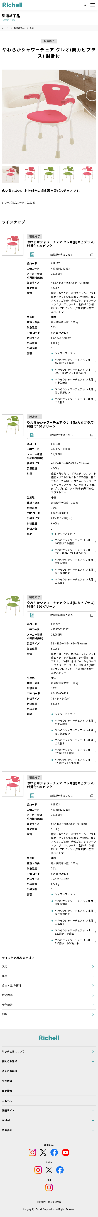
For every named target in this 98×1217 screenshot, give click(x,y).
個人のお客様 (9, 1061)
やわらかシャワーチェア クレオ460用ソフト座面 (72, 361)
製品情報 (7, 1091)
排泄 (4, 976)
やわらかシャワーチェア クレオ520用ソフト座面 (72, 751)
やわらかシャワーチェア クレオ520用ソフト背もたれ (72, 761)
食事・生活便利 (11, 985)
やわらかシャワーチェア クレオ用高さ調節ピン (74, 391)
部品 (4, 1014)
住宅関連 (7, 995)
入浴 (32, 28)
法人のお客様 (9, 1071)
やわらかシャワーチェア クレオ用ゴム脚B (74, 400)
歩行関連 (7, 1004)
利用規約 (41, 1201)
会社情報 (7, 1081)
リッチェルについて (13, 1051)
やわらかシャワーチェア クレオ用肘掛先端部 (74, 381)
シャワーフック (63, 353)
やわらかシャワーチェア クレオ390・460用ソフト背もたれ (72, 371)
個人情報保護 (54, 1201)
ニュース (7, 1100)
